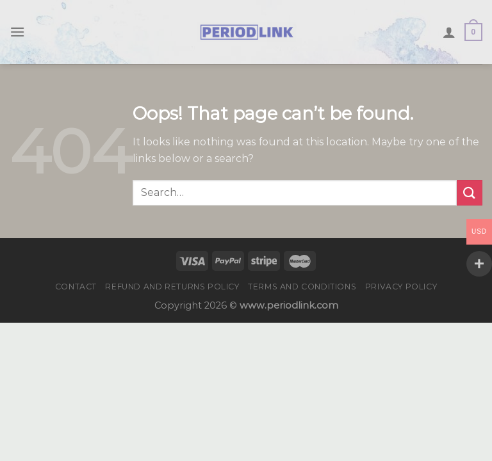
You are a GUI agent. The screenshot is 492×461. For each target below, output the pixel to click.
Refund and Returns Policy (172, 286)
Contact (76, 286)
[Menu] (17, 31)
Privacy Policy (401, 286)
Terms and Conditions (302, 286)
